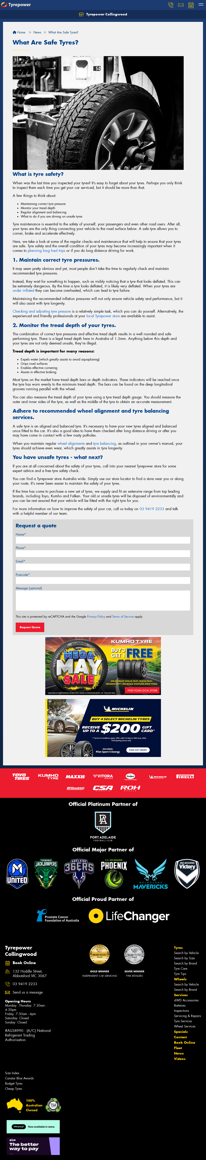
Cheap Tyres (13, 1089)
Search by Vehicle (186, 953)
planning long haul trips (46, 250)
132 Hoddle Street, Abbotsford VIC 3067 (30, 973)
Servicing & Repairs (187, 1016)
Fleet (178, 1048)
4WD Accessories (186, 1000)
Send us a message (28, 992)
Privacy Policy (96, 617)
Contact (180, 1037)
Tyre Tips (180, 974)
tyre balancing (104, 443)
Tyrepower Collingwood (103, 14)
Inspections (181, 1011)
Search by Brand (185, 963)
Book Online (184, 1042)
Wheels (180, 979)
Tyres (178, 947)
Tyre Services (183, 1021)
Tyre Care (180, 968)
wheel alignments (71, 443)
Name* (21, 534)
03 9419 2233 (152, 509)
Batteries (179, 1005)
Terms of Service (123, 617)
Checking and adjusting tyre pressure (42, 311)
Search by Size (184, 958)
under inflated (23, 290)
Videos (179, 1059)
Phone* (21, 548)
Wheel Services (184, 1026)
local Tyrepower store (103, 316)
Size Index (12, 1073)
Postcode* (23, 575)
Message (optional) (29, 588)
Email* (20, 561)
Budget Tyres (13, 1083)
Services (181, 995)
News (179, 1053)
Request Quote (30, 627)
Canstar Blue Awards (19, 1078)
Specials (181, 1031)
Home (19, 32)
